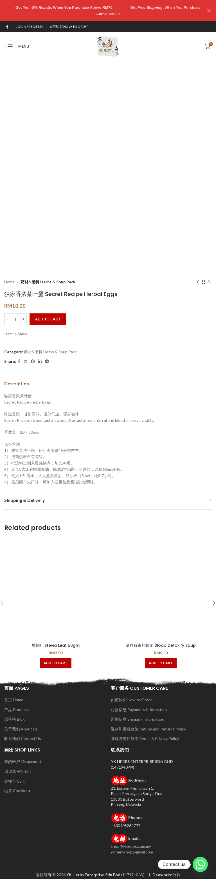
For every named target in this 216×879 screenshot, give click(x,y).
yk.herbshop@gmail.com (132, 852)
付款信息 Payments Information (139, 709)
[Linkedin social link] (40, 361)
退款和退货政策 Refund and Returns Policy (148, 729)
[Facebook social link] (7, 27)
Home (9, 281)
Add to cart (47, 319)
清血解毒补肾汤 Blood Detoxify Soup (161, 645)
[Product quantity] (15, 319)
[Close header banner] (209, 10)
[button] (55, 663)
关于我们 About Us (21, 729)
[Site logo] (108, 46)
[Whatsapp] (200, 864)
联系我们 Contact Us (22, 738)
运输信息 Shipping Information (137, 719)
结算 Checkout (17, 790)
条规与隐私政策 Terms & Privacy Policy (145, 738)
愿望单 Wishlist (17, 771)
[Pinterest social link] (33, 361)
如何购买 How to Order (131, 699)
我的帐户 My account (22, 761)
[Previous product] (198, 282)
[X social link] (25, 361)
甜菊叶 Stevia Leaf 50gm (56, 645)
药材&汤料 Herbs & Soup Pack (48, 281)
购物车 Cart (14, 781)
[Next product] (209, 282)
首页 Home (13, 699)
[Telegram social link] (47, 361)
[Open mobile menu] (16, 46)
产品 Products (16, 709)
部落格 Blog (14, 719)
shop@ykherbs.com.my (131, 846)
